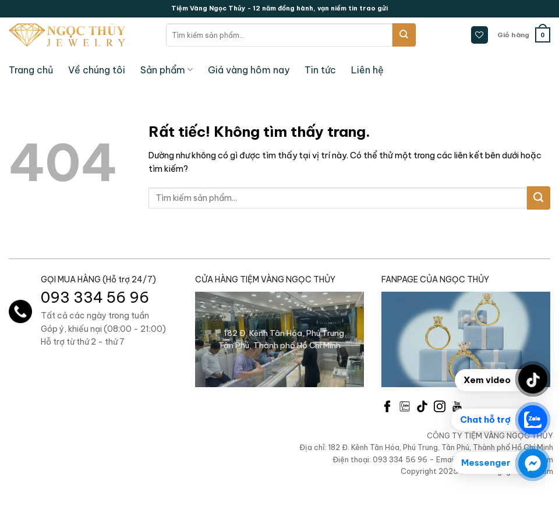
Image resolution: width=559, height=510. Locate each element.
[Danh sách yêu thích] (479, 35)
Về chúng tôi (96, 70)
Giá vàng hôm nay (248, 70)
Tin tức (320, 70)
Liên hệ (367, 70)
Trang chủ (31, 70)
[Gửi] (404, 35)
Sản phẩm (166, 70)
